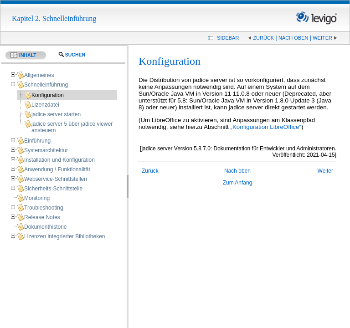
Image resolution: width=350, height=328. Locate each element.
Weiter (322, 38)
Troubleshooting (43, 208)
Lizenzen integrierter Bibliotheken (64, 236)
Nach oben (293, 38)
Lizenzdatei (45, 105)
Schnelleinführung (46, 85)
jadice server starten (56, 114)
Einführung (37, 141)
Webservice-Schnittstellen (55, 179)
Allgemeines (39, 75)
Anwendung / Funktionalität (57, 169)
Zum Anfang (237, 182)
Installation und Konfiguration (59, 160)
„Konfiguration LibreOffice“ (266, 126)
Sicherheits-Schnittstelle (53, 188)
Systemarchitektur (46, 150)
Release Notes (42, 217)
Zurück (263, 38)
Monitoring (37, 198)
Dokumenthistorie (45, 227)
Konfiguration (47, 95)
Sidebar (228, 38)
